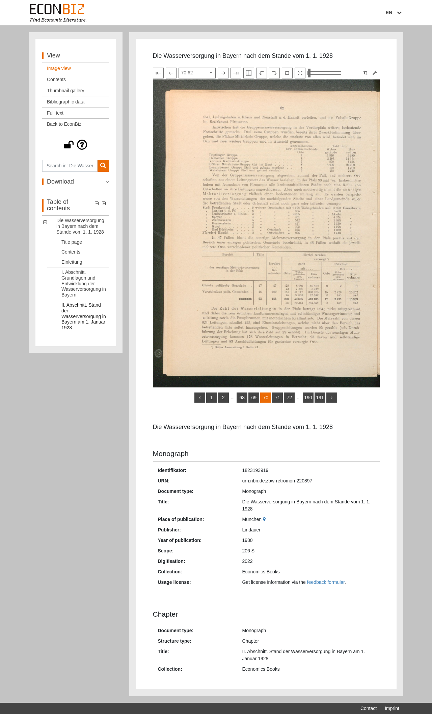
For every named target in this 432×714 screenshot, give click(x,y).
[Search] (103, 165)
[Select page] (197, 73)
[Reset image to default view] (287, 73)
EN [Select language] (394, 12)
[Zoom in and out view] (324, 73)
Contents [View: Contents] (56, 79)
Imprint (392, 708)
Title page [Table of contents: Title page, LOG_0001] (71, 242)
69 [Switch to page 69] (253, 397)
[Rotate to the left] (261, 73)
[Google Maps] (265, 519)
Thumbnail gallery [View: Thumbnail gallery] (65, 90)
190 (308, 397)
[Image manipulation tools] (375, 73)
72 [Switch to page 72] (289, 397)
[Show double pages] (249, 73)
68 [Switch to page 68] (242, 397)
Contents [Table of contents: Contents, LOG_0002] (70, 252)
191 (320, 397)
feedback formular (326, 582)
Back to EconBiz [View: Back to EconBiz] (64, 124)
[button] (75, 144)
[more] (331, 397)
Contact (368, 708)
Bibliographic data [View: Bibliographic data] (65, 101)
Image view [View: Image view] (59, 68)
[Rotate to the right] (274, 73)
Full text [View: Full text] (55, 113)
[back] (199, 397)
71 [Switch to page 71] (277, 397)
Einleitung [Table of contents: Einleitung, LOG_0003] (71, 262)
